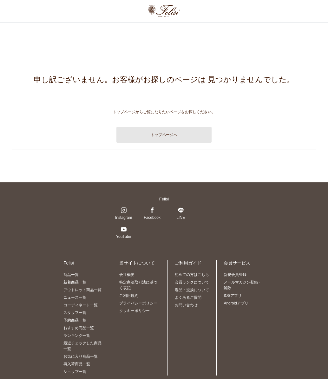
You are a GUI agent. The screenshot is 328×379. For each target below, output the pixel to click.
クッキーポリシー (134, 311)
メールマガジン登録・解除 (243, 285)
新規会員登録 (235, 274)
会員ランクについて (192, 282)
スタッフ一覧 (74, 312)
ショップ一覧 (74, 371)
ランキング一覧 (76, 335)
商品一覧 (71, 274)
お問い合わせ (186, 305)
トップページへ (164, 135)
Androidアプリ (236, 303)
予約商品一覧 (74, 320)
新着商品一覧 (74, 282)
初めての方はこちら (192, 274)
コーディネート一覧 (80, 305)
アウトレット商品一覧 (82, 290)
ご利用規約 (128, 295)
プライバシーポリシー (138, 303)
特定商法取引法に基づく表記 (138, 285)
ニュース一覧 (74, 297)
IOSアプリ (233, 295)
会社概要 (126, 274)
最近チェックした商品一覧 (82, 346)
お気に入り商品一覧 (80, 356)
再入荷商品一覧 (76, 364)
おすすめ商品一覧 (78, 328)
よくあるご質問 (188, 297)
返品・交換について (192, 290)
